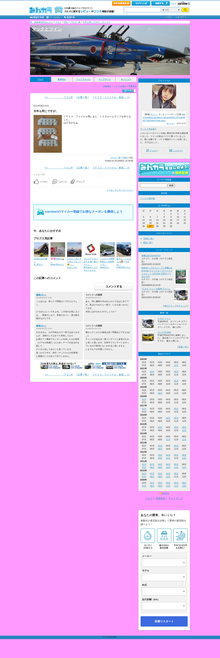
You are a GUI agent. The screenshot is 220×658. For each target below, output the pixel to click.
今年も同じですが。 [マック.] (96, 22)
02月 (152, 371)
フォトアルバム (83, 79)
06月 (184, 427)
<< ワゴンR (59, 97)
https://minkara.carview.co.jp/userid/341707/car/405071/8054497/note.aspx (164, 117)
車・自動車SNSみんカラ (41, 22)
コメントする (114, 286)
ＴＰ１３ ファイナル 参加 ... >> (111, 97)
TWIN (125, 158)
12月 (184, 430)
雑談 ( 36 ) (148, 242)
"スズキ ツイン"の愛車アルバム (155, 289)
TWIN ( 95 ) (148, 238)
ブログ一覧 (75, 22)
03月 (160, 427)
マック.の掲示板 (147, 198)
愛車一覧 (183, 347)
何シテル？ (171, 123)
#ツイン (154, 114)
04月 (168, 418)
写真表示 (132, 86)
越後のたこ (41, 295)
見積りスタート (164, 621)
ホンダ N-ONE (164, 332)
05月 (176, 371)
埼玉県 (151, 129)
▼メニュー (126, 79)
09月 (160, 393)
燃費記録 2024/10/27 (151, 255)
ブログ (58, 22)
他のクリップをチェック (175, 306)
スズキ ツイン (164, 318)
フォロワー (176, 150)
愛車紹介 (62, 79)
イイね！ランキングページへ (119, 190)
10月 (168, 439)
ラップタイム (104, 79)
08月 (152, 467)
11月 (176, 365)
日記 (66, 22)
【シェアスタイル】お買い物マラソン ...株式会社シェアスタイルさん (91, 264)
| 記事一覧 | (82, 97)
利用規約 (160, 498)
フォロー (152, 150)
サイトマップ (175, 498)
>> (169, 205)
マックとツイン (47, 29)
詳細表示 (107, 86)
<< (159, 205)
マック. (143, 129)
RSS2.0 (165, 493)
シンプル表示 (120, 86)
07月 (144, 467)
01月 (144, 399)
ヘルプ (174, 3)
